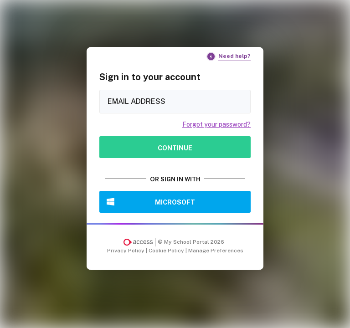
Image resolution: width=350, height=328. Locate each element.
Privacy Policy (126, 250)
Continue (175, 148)
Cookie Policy (167, 250)
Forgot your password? (216, 124)
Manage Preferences (215, 250)
